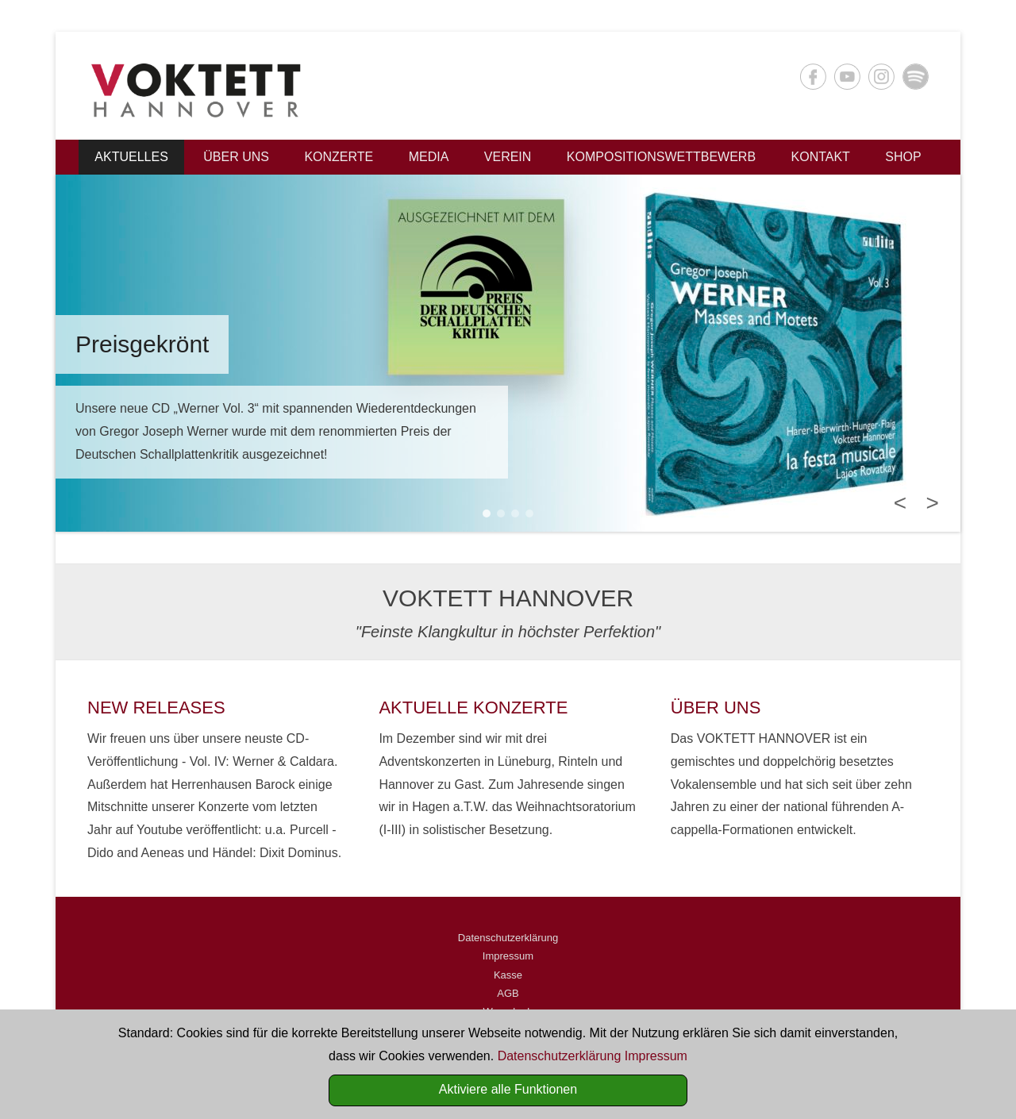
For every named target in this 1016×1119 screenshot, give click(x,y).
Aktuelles (130, 156)
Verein (508, 156)
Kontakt (820, 156)
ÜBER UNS (716, 707)
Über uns (236, 156)
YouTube (847, 76)
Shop (903, 156)
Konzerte (338, 156)
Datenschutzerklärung (508, 938)
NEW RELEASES (156, 707)
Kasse (508, 975)
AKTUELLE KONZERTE (473, 707)
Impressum (508, 956)
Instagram (881, 76)
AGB (507, 993)
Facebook (813, 76)
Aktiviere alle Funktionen (508, 1089)
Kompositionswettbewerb (661, 156)
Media (429, 156)
